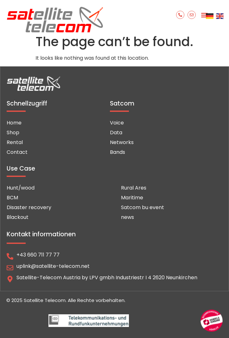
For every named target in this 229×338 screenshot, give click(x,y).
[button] (204, 15)
